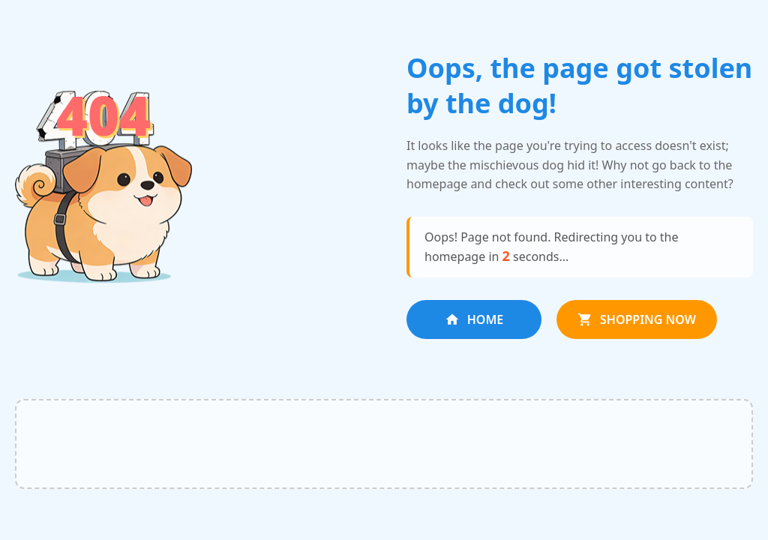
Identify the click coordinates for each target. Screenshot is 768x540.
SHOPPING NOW (637, 319)
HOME (474, 319)
